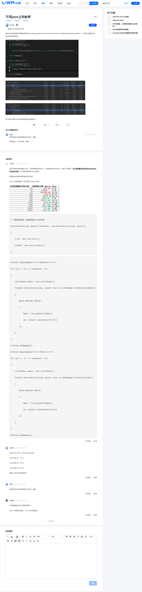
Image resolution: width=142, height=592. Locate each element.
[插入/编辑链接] (12, 542)
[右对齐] (74, 537)
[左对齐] (67, 537)
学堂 (35, 3)
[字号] (57, 537)
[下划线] (30, 537)
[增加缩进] (82, 537)
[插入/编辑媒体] (19, 542)
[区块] (43, 537)
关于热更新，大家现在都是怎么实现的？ (125, 25)
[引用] (8, 542)
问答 (43, 3)
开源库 (60, 3)
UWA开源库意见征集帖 (121, 29)
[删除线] (34, 537)
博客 (51, 3)
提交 (92, 584)
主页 (27, 3)
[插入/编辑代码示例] (23, 542)
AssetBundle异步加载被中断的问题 (125, 33)
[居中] (70, 537)
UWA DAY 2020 (118, 20)
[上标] (34, 542)
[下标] (30, 542)
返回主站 (106, 3)
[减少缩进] (78, 537)
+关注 (92, 25)
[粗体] (23, 537)
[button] (12, 537)
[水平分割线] (27, 542)
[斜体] (26, 537)
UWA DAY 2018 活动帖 (121, 17)
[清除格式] (38, 542)
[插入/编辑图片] (15, 542)
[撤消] (8, 537)
